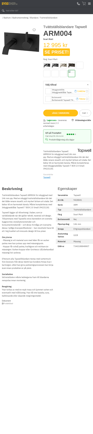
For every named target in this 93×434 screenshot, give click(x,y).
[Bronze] (71, 65)
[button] (67, 91)
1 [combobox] (85, 113)
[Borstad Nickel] (63, 65)
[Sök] (3, 10)
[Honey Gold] (79, 65)
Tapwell (46, 177)
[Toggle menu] (89, 3)
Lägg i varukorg (60, 113)
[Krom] (55, 73)
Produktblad (8, 303)
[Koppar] (46, 73)
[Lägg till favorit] (34, 30)
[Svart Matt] (71, 73)
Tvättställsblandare (48, 18)
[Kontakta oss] (78, 3)
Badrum (7, 18)
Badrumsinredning (20, 18)
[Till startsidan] (9, 3)
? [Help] (75, 91)
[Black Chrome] (46, 65)
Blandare (34, 18)
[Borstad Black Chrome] (55, 65)
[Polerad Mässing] (63, 73)
